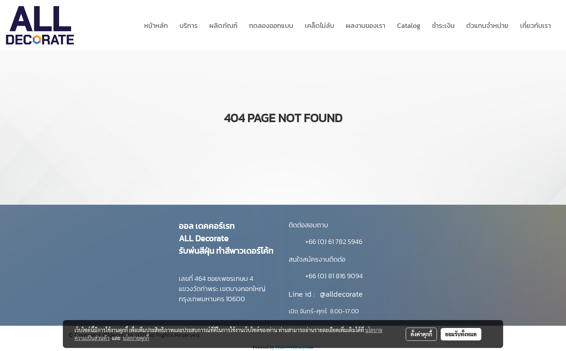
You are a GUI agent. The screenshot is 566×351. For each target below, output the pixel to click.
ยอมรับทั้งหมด (461, 334)
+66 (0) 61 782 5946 (333, 241)
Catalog (408, 25)
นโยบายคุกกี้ (136, 337)
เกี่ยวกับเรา (535, 25)
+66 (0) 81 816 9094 (334, 276)
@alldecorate (341, 294)
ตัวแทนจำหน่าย (487, 25)
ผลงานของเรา (365, 25)
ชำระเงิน (443, 25)
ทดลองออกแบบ (271, 25)
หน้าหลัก (156, 25)
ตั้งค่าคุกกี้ (421, 334)
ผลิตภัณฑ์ (223, 25)
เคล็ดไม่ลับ (319, 25)
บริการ (189, 25)
